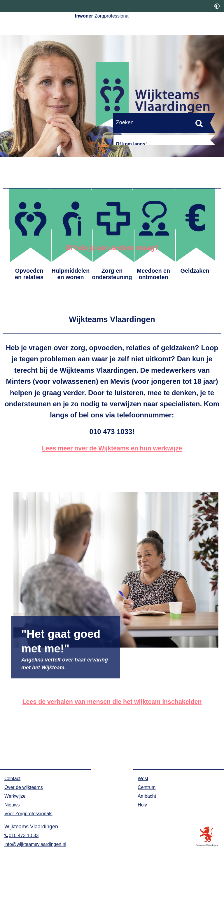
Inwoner (89, 17)
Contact (13, 837)
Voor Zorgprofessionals (31, 872)
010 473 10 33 (26, 894)
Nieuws (13, 863)
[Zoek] (199, 123)
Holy (143, 863)
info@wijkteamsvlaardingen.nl (39, 903)
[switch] (217, 6)
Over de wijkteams (26, 846)
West (144, 837)
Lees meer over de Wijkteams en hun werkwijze (112, 506)
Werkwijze (16, 854)
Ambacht (148, 854)
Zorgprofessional (132, 17)
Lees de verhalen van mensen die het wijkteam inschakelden (112, 760)
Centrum (148, 846)
